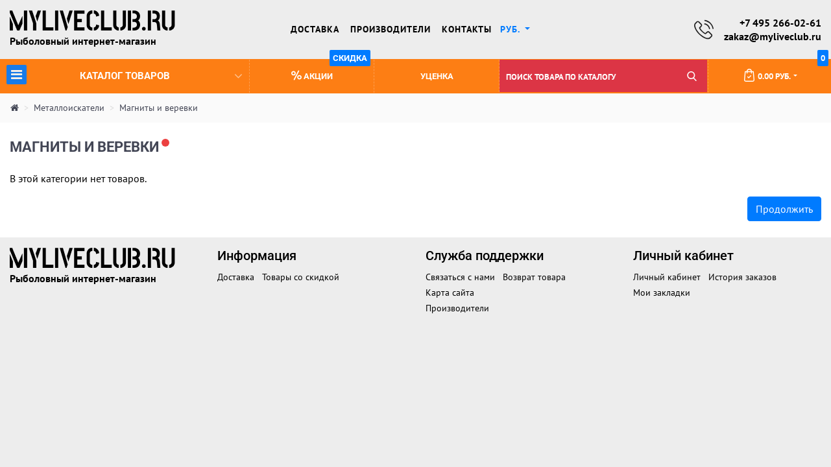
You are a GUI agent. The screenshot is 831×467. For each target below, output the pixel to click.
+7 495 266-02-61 (780, 22)
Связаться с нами (460, 277)
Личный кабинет (667, 277)
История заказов (742, 277)
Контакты (467, 29)
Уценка (436, 76)
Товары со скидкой (300, 277)
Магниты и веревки (158, 108)
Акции (331, 70)
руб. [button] (511, 29)
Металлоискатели (69, 108)
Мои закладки (661, 292)
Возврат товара (534, 277)
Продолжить (784, 208)
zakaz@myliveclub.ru (772, 36)
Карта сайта (450, 292)
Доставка (315, 29)
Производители (390, 29)
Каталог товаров (124, 74)
